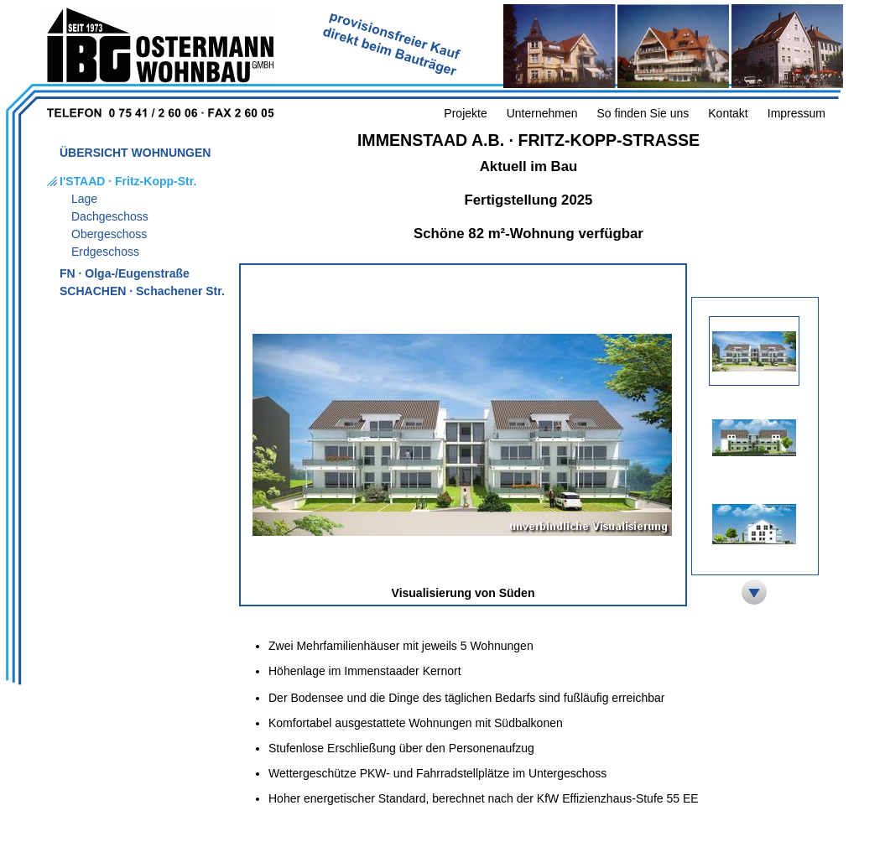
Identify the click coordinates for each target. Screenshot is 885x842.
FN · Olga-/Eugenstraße (125, 273)
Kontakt (727, 112)
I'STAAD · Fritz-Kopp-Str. (128, 181)
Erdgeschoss (105, 251)
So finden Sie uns (643, 112)
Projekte (465, 112)
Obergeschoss (109, 234)
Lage (84, 198)
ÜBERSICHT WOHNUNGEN (135, 152)
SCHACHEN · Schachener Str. (142, 291)
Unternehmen (542, 112)
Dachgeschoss (109, 216)
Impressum (796, 112)
